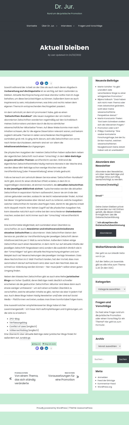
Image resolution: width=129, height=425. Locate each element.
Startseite (32, 26)
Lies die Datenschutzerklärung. (107, 232)
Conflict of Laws (18, 327)
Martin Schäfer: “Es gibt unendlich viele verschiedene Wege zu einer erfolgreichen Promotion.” (110, 94)
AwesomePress (86, 421)
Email (100, 212)
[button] (37, 84)
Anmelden (103, 393)
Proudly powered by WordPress (51, 421)
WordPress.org (105, 403)
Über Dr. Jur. (48, 26)
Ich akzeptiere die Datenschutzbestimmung (110, 240)
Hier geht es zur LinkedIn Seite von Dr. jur (108, 271)
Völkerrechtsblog (19, 330)
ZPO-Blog (14, 319)
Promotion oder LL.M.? (109, 138)
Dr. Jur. (64, 6)
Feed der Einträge (107, 396)
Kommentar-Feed (107, 400)
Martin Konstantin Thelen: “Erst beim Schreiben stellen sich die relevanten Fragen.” (111, 130)
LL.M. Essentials (117, 278)
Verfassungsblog (18, 323)
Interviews (66, 26)
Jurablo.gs (25, 338)
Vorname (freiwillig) (107, 201)
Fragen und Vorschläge (90, 26)
